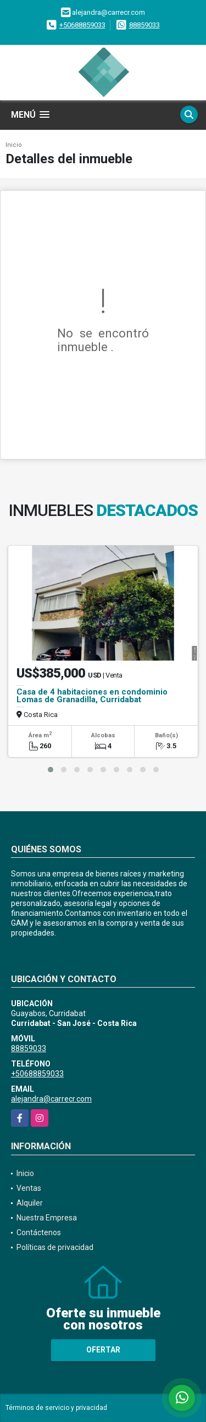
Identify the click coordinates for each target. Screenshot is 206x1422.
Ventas (28, 1188)
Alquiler (29, 1203)
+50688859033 (82, 25)
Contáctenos (38, 1232)
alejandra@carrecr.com (51, 1098)
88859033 (144, 25)
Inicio (13, 144)
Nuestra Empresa (46, 1217)
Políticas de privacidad (54, 1247)
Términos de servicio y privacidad (56, 1408)
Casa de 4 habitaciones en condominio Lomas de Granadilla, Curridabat (92, 695)
